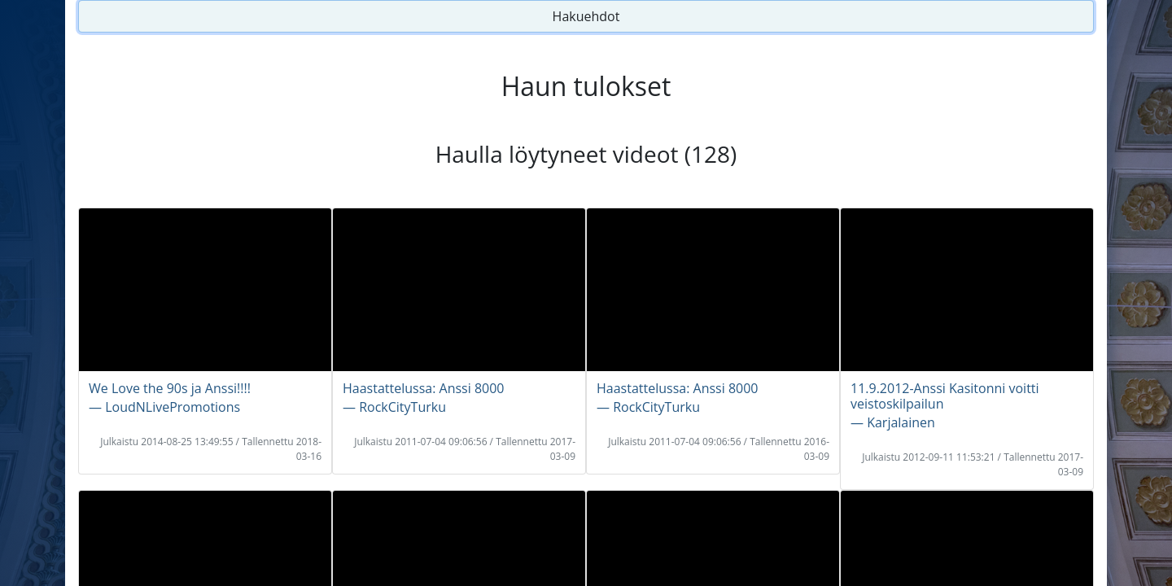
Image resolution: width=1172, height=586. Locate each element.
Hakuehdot (586, 16)
